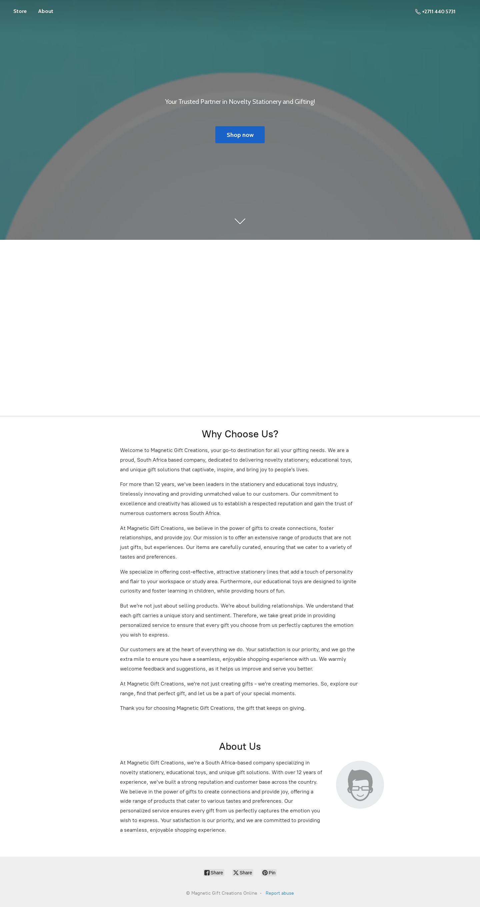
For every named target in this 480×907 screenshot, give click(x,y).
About (45, 11)
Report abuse (280, 893)
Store (20, 11)
